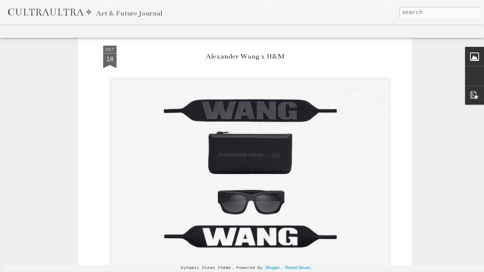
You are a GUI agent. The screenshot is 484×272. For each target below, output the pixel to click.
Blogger (272, 267)
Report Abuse (297, 267)
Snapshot (129, 31)
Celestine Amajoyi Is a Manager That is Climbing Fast (376, 263)
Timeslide (155, 31)
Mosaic (83, 31)
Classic (12, 31)
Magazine (59, 31)
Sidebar (104, 31)
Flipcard (34, 31)
